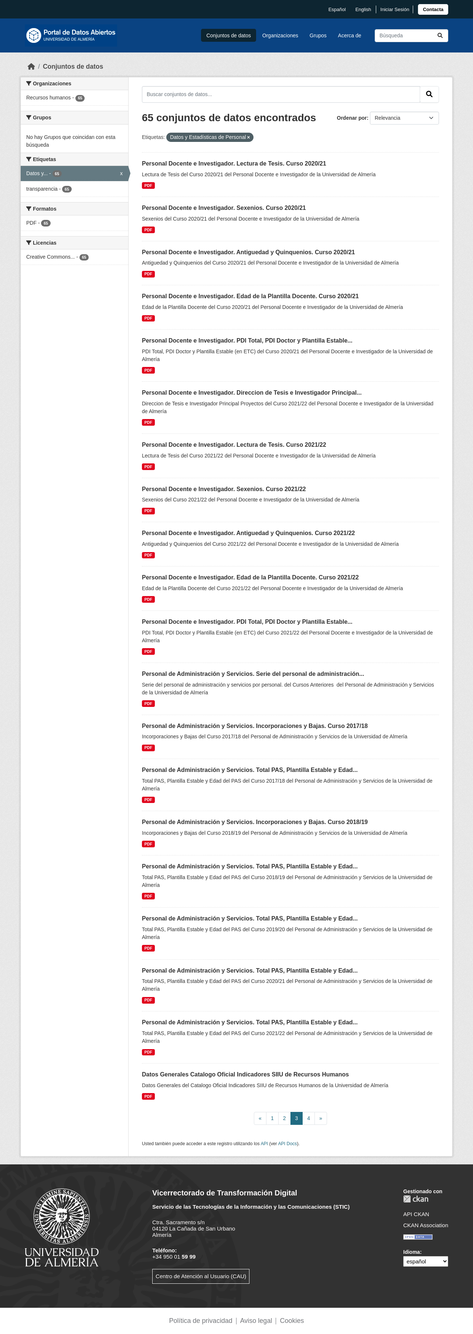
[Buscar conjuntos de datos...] (411, 35)
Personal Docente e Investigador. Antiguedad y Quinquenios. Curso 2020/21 (248, 252)
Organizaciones (280, 35)
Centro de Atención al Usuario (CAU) (201, 1276)
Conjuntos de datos (228, 35)
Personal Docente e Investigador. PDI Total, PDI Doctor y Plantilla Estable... (247, 340)
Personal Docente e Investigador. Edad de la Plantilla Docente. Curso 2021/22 (250, 577)
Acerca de (349, 35)
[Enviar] (440, 35)
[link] (433, 9)
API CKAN (416, 1214)
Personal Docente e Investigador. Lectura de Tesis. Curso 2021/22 (234, 445)
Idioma (411, 1252)
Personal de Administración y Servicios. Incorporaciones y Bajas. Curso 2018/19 (255, 822)
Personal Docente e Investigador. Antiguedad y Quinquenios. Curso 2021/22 (248, 533)
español (337, 9)
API (264, 1143)
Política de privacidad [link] (200, 1320)
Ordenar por (352, 118)
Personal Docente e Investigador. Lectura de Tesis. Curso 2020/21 (234, 163)
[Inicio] (31, 66)
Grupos (318, 35)
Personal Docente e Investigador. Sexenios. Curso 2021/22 (224, 489)
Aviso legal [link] (256, 1320)
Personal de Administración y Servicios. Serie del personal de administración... (253, 674)
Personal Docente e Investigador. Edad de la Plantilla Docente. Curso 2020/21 (250, 296)
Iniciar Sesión (394, 9)
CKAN (415, 1199)
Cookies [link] (292, 1320)
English (363, 9)
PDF (148, 185)
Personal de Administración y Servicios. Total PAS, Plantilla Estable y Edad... (250, 770)
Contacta (433, 9)
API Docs (287, 1143)
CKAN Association (425, 1225)
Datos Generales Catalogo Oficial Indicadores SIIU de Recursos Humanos (245, 1074)
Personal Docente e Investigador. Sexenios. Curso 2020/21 (224, 208)
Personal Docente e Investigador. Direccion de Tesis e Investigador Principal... (252, 392)
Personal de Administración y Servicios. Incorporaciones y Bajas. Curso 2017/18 (255, 726)
